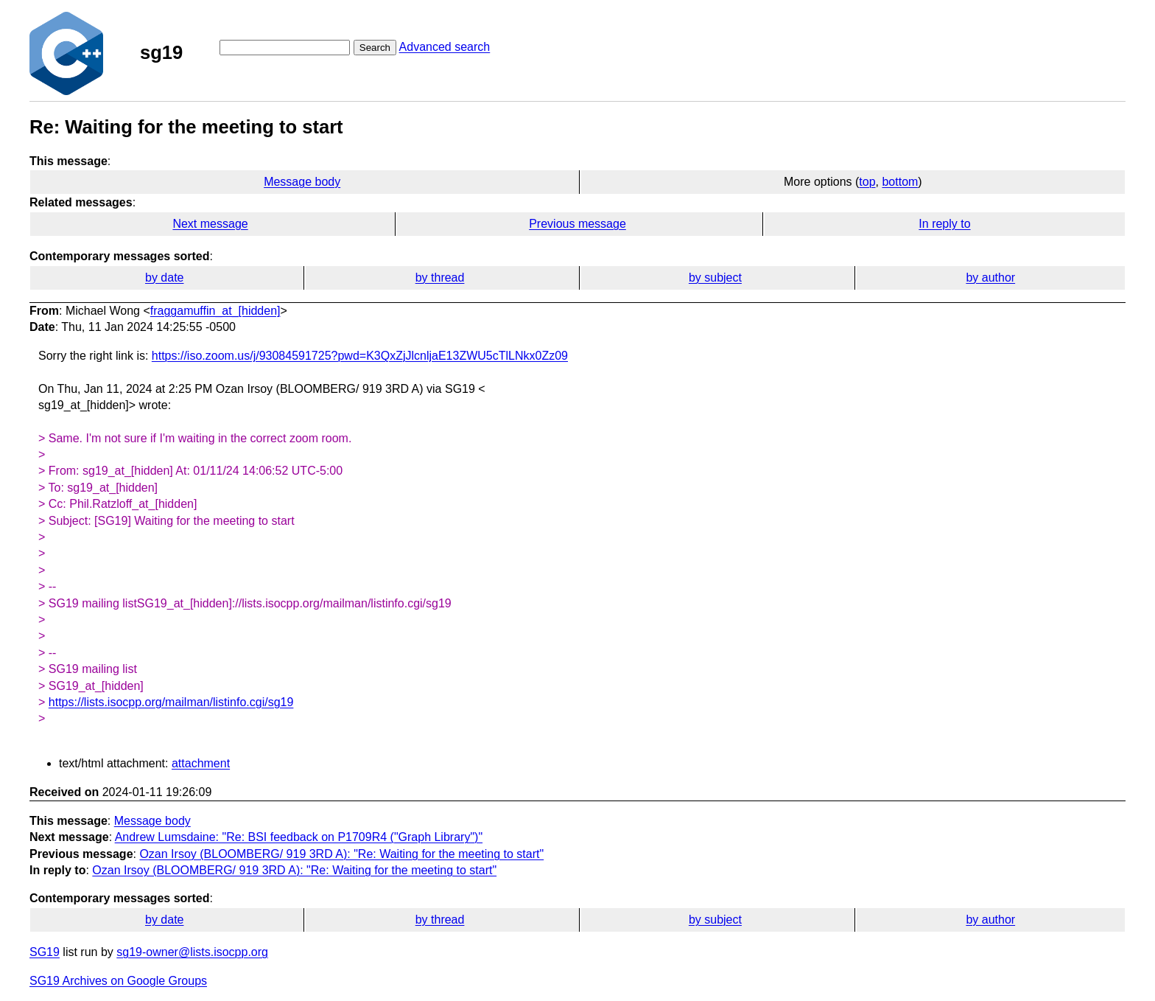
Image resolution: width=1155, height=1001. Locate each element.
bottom (900, 181)
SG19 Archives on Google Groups (118, 980)
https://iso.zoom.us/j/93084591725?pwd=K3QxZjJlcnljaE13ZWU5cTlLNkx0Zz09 (360, 355)
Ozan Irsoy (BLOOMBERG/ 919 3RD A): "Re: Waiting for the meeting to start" (341, 854)
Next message (210, 223)
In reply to (944, 223)
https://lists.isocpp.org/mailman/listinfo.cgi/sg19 (171, 702)
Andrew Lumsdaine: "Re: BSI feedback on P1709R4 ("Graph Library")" (298, 837)
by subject (715, 277)
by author (990, 277)
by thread (440, 277)
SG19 (44, 952)
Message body (302, 181)
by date (164, 277)
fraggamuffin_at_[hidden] (215, 310)
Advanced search (445, 47)
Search (374, 47)
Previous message (577, 223)
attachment (201, 763)
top (867, 181)
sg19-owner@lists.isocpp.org (192, 952)
